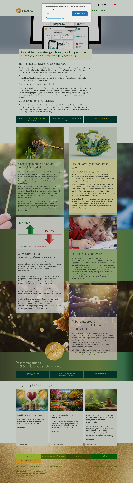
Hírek (94, 10)
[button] (2, 35)
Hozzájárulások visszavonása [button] (27, 476)
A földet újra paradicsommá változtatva (63, 416)
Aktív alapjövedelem (85, 267)
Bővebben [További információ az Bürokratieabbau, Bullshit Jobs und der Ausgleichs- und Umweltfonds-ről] (90, 440)
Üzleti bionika (37, 172)
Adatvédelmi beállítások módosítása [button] (30, 471)
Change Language (79, 13)
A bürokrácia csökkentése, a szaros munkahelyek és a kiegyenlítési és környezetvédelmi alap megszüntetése (100, 418)
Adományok (103, 10)
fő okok (48, 262)
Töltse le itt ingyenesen (87, 354)
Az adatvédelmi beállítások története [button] (30, 474)
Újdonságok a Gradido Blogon (36, 385)
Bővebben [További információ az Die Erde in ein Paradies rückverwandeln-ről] (55, 432)
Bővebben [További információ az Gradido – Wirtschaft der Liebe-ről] (21, 428)
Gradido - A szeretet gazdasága (29, 415)
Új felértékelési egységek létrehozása (93, 172)
